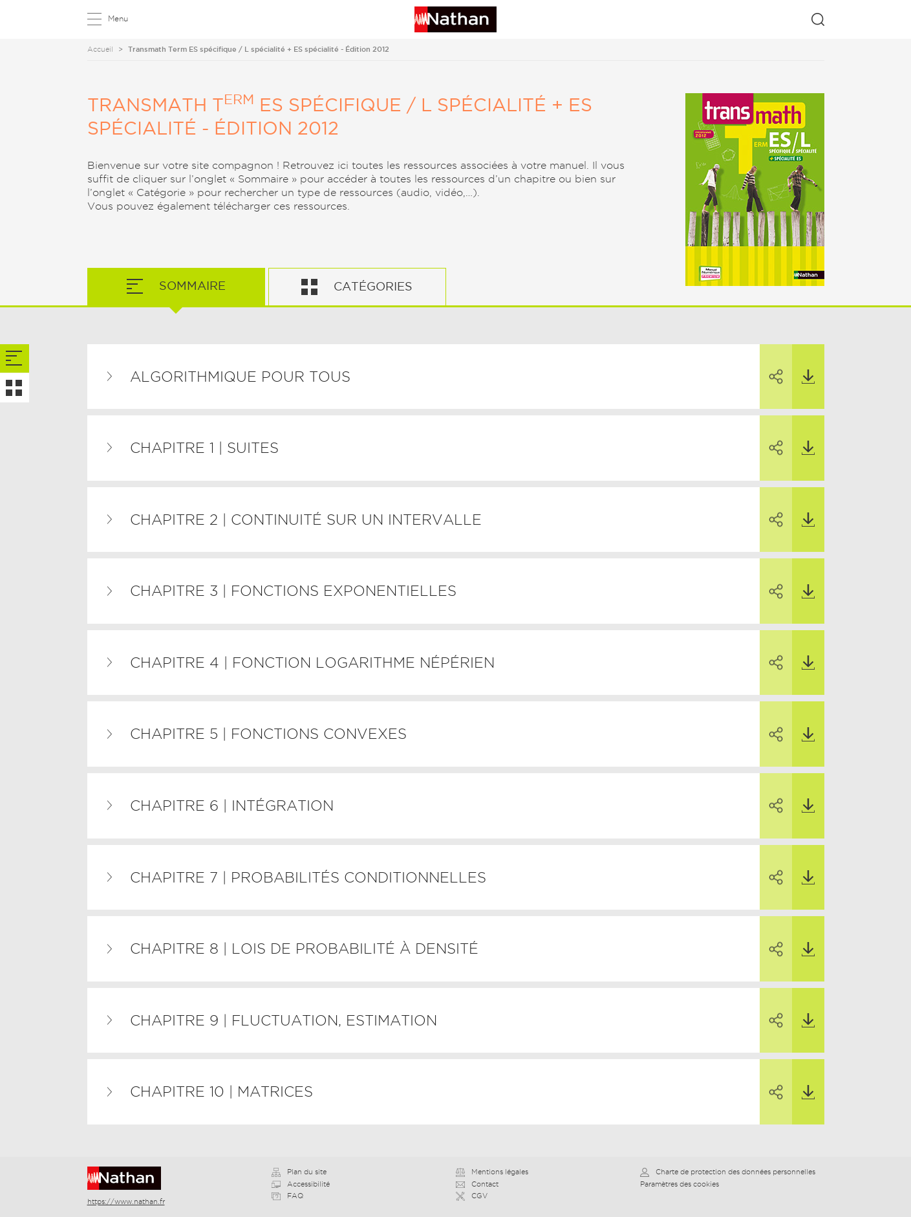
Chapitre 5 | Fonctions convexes (268, 733)
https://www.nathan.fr (126, 1201)
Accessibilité (301, 1184)
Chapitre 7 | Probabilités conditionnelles (308, 877)
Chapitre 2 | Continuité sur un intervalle (306, 519)
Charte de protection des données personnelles (727, 1172)
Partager (771, 364)
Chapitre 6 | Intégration (232, 805)
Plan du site (299, 1172)
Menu (118, 18)
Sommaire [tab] (191, 286)
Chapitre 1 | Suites (204, 447)
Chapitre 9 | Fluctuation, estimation (283, 1020)
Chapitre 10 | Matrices (221, 1091)
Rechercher (817, 19)
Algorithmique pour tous (240, 376)
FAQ (287, 1196)
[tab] (14, 358)
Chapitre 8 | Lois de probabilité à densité (304, 948)
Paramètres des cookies (679, 1184)
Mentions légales (492, 1172)
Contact (477, 1184)
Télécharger (803, 364)
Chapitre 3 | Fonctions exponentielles (293, 590)
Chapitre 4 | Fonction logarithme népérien (312, 662)
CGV (472, 1196)
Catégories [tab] (371, 286)
